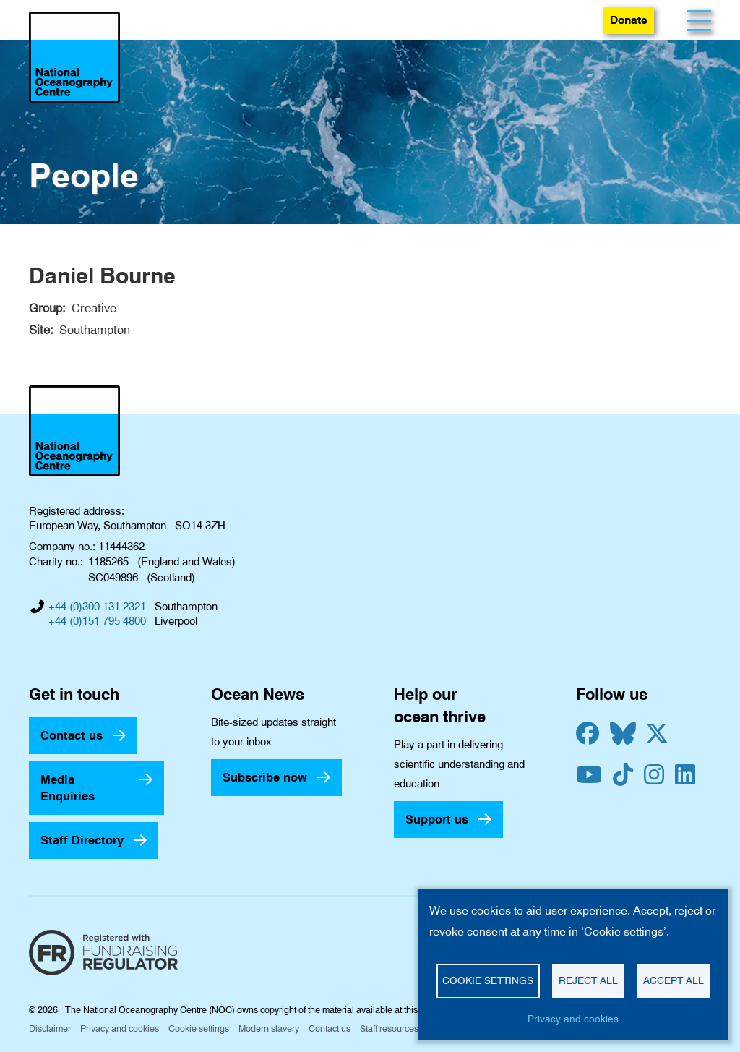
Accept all (673, 980)
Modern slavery (268, 1028)
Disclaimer (50, 1028)
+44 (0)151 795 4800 (97, 621)
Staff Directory (82, 840)
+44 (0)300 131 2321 (97, 606)
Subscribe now (265, 777)
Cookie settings (198, 1028)
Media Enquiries (67, 787)
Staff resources (389, 1028)
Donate (629, 20)
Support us (436, 819)
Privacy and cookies (119, 1028)
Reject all (588, 980)
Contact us (71, 735)
